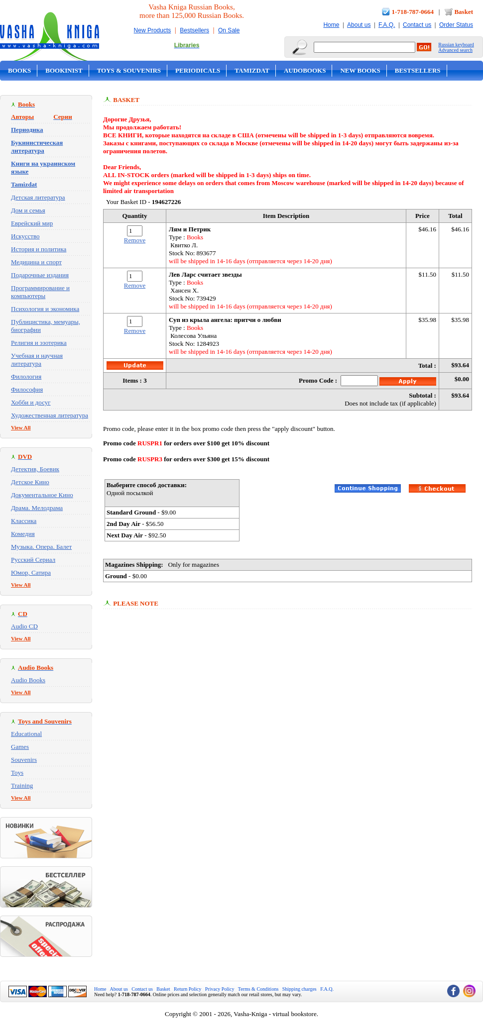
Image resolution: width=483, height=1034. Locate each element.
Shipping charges (299, 989)
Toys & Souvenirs (129, 70)
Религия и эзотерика (39, 342)
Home (331, 24)
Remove (134, 240)
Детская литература (38, 197)
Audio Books (28, 680)
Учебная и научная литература (37, 359)
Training (22, 785)
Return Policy (187, 989)
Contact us (417, 24)
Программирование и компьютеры (40, 292)
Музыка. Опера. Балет (41, 546)
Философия (27, 389)
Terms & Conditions (258, 989)
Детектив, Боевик (35, 469)
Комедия (23, 533)
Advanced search (455, 50)
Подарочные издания (40, 275)
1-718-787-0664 (413, 11)
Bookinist (63, 70)
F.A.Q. (386, 24)
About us (358, 24)
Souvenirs (24, 759)
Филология (26, 376)
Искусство (25, 236)
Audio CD (24, 626)
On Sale (229, 30)
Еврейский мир (32, 223)
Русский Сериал (33, 559)
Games (20, 746)
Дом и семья (28, 210)
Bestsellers (194, 30)
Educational (26, 733)
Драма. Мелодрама (37, 508)
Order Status (456, 24)
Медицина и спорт (36, 262)
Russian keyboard (456, 44)
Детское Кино (30, 482)
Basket (463, 11)
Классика (23, 520)
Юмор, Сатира (31, 572)
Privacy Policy (220, 989)
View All (21, 427)
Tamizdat (252, 70)
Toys (17, 772)
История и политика (38, 249)
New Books (360, 70)
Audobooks (305, 70)
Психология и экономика (45, 308)
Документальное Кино (42, 495)
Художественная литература (49, 415)
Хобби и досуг (31, 402)
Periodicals (197, 70)
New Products (152, 30)
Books (19, 70)
